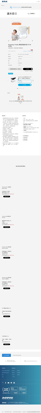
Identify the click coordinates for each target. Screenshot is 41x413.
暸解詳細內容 (7, 196)
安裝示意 (26, 71)
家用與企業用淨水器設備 (5, 370)
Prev (8, 40)
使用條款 (18, 374)
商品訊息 (25, 78)
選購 (20, 103)
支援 (2, 376)
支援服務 (31, 71)
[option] (20, 80)
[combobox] (13, 69)
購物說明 (18, 370)
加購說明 (28, 78)
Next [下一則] (33, 80)
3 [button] (20, 88)
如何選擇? (6, 355)
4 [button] (22, 88)
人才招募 (13, 376)
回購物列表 (2, 5)
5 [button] (23, 88)
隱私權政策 (18, 372)
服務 (2, 374)
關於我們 (13, 370)
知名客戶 (13, 374)
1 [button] (17, 88)
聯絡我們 (13, 372)
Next (32, 40)
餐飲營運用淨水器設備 (5, 372)
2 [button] (18, 88)
